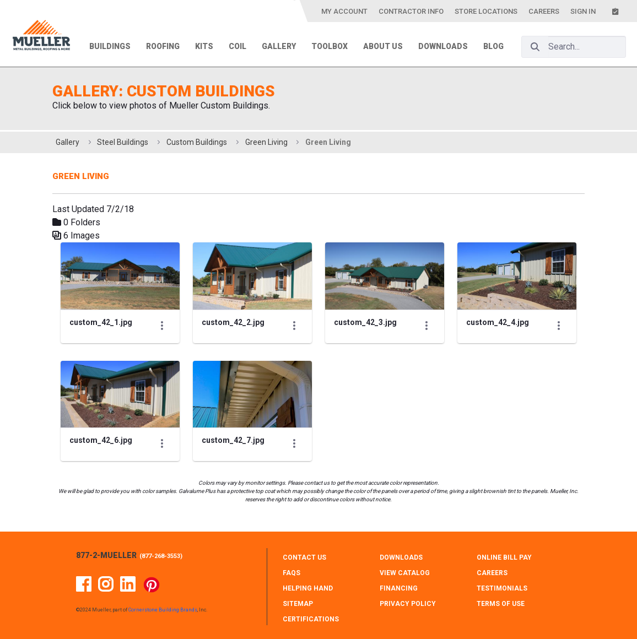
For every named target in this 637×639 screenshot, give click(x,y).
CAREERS (492, 573)
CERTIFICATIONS (311, 619)
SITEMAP (298, 604)
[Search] (535, 47)
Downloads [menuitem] (443, 46)
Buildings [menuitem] (110, 46)
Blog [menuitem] (493, 46)
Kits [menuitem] (204, 46)
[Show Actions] (162, 325)
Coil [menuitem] (237, 46)
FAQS (291, 573)
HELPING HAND (308, 588)
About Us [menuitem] (383, 46)
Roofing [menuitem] (163, 46)
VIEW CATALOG (405, 573)
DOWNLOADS (401, 557)
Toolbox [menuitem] (329, 46)
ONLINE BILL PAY (504, 557)
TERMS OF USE (501, 604)
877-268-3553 (161, 556)
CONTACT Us (304, 557)
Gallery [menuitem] (279, 46)
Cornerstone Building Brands (162, 610)
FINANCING (399, 588)
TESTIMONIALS (502, 588)
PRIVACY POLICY (408, 604)
